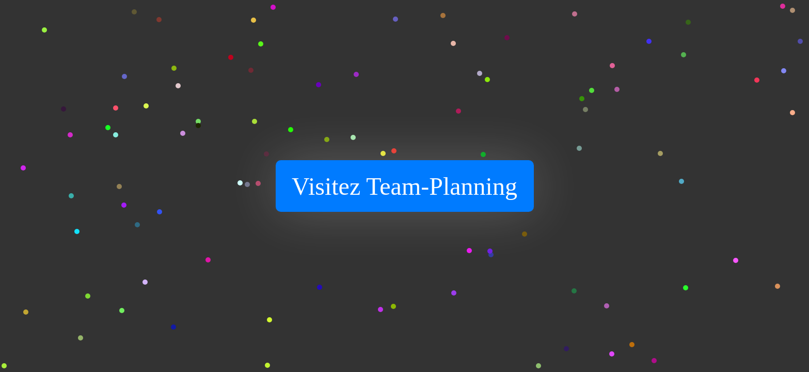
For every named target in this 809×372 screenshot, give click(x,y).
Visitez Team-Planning (404, 186)
